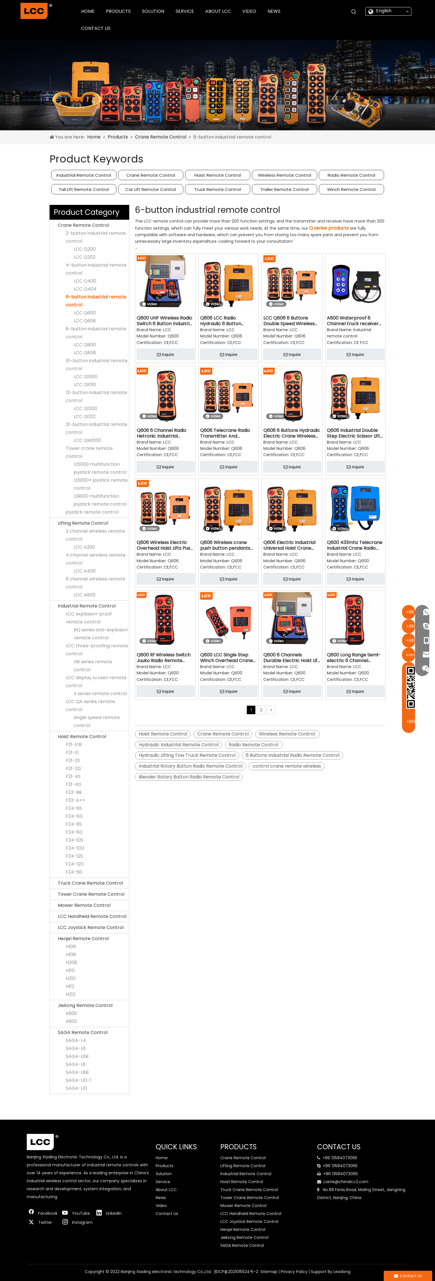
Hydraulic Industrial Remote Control (178, 745)
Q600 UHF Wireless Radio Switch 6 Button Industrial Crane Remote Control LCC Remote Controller (165, 321)
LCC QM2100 (87, 440)
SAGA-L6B (77, 1056)
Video (161, 1205)
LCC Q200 (85, 249)
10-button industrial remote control (97, 364)
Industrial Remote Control (83, 175)
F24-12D (75, 864)
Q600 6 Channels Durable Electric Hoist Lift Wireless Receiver (291, 658)
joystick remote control (92, 512)
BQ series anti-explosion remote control (101, 634)
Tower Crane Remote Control (91, 894)
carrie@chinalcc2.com (345, 1182)
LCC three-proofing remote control (97, 649)
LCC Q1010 (85, 384)
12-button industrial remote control (96, 396)
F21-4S (73, 776)
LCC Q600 (85, 313)
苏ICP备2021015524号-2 (236, 1271)
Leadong (341, 1271)
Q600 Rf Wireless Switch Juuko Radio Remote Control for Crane (163, 658)
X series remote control (100, 693)
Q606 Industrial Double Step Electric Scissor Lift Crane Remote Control (353, 433)
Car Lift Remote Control (150, 189)
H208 (71, 962)
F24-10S (74, 840)
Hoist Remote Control (217, 175)
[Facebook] (42, 1213)
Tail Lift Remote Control (84, 189)
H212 (70, 994)
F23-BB (74, 792)
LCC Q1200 (85, 408)
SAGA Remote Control (83, 1032)
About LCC (166, 1190)
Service (163, 1182)
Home (162, 1158)
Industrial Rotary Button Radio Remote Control (190, 766)
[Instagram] (76, 1222)
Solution (164, 1174)
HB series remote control (93, 665)
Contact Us (167, 1213)
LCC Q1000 (85, 376)
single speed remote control (97, 721)
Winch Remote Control (351, 189)
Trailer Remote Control (284, 189)
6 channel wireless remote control (95, 583)
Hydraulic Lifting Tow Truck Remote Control (187, 755)
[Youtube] (76, 1213)
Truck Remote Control (217, 189)
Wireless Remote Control (284, 175)
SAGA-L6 (76, 1048)
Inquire (165, 354)
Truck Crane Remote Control (90, 883)
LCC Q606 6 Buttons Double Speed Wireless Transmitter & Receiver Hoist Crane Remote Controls (289, 321)
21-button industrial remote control (96, 428)
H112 (70, 986)
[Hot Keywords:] (354, 12)
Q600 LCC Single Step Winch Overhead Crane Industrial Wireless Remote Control (226, 658)
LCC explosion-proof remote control (89, 618)
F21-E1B (74, 744)
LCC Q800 (85, 344)
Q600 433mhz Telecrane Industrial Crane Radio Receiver (354, 545)
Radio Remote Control (351, 175)
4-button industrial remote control (96, 269)
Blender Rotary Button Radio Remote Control (189, 777)
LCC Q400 (85, 281)
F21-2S (73, 760)
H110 (70, 970)
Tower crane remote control (89, 452)
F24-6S (74, 808)
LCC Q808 (85, 352)
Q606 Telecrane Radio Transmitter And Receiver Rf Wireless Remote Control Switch (226, 433)
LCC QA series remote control (90, 705)
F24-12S (74, 856)
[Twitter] (42, 1222)
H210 (71, 978)
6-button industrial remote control (96, 301)
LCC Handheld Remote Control (92, 916)
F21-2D (73, 768)
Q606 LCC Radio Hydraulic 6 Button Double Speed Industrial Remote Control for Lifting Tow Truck (226, 321)
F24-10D (75, 848)
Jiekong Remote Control (85, 1005)
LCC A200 (84, 547)
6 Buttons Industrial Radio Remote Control (292, 755)
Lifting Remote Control (83, 523)
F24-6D (74, 816)
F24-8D (74, 832)
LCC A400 (85, 571)
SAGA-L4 (76, 1040)
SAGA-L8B (77, 1072)
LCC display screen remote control (96, 681)
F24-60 (74, 872)
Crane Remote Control (150, 175)
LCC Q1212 (84, 416)
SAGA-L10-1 (78, 1080)
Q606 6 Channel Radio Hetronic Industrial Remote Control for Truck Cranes (161, 433)
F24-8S (74, 824)
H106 (71, 946)
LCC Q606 (85, 321)
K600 (71, 1013)
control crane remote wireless (287, 766)
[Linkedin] (110, 1213)
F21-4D (73, 784)
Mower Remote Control (84, 905)
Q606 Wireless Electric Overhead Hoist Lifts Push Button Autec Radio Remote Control (165, 545)
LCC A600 (84, 595)
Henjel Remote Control (83, 938)
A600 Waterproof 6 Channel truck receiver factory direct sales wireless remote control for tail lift (354, 321)
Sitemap (268, 1271)
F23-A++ (75, 800)
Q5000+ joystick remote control (101, 484)
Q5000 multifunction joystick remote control (100, 468)
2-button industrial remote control (96, 237)
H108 (71, 954)
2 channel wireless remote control (95, 535)
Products (164, 1166)
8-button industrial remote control (96, 333)
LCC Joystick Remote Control (91, 927)
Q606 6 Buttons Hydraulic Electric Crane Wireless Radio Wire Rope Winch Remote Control (291, 433)
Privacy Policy (294, 1271)
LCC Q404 (85, 289)
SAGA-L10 (76, 1088)
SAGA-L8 (76, 1064)
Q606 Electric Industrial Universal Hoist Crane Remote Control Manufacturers (289, 545)
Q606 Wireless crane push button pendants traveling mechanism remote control (225, 545)
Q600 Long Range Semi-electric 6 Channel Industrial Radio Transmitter (354, 658)
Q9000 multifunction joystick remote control (100, 500)
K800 (71, 1021)
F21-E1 (72, 752)
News (161, 1197)
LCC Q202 (84, 257)
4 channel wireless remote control (96, 559)
